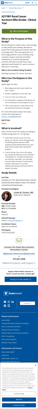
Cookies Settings (19, 399)
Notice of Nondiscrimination (11, 327)
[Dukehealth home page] (5, 3)
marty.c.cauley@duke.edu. (11, 116)
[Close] (35, 371)
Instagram (29, 263)
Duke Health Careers (9, 358)
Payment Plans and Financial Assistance (15, 333)
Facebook (16, 263)
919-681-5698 (19, 259)
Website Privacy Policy (9, 343)
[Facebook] (5, 302)
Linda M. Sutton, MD (23, 192)
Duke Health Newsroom (10, 362)
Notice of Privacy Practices (10, 330)
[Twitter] (5, 305)
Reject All (19, 405)
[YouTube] (9, 305)
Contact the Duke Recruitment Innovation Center (19, 248)
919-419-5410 (10, 232)
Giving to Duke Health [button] (19, 279)
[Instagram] (9, 302)
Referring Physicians (8, 368)
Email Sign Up (6, 365)
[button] (35, 3)
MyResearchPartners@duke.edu (19, 253)
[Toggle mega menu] (32, 2)
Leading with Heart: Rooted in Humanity (15, 323)
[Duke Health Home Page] (13, 293)
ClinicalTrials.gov (14, 220)
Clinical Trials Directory (8, 12)
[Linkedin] (13, 302)
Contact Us (27, 303)
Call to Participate (19, 31)
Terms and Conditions (9, 339)
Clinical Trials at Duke (15, 8)
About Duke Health (8, 352)
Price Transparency (8, 336)
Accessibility (6, 320)
